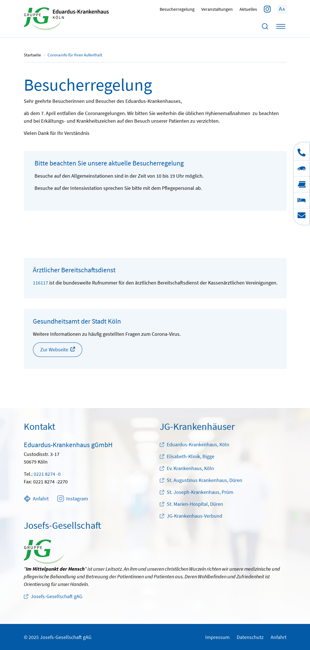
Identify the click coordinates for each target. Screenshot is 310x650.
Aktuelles (248, 9)
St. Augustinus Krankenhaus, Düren (204, 480)
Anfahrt (36, 498)
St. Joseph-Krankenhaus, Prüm (200, 492)
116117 (40, 282)
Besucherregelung (177, 9)
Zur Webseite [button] (54, 349)
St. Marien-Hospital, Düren (195, 504)
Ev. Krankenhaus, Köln (190, 468)
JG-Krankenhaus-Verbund (194, 516)
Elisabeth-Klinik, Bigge (190, 456)
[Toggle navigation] (281, 26)
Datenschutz (250, 637)
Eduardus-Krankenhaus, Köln (198, 444)
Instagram (72, 498)
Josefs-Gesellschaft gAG (56, 596)
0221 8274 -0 (47, 474)
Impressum (217, 637)
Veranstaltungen (217, 9)
